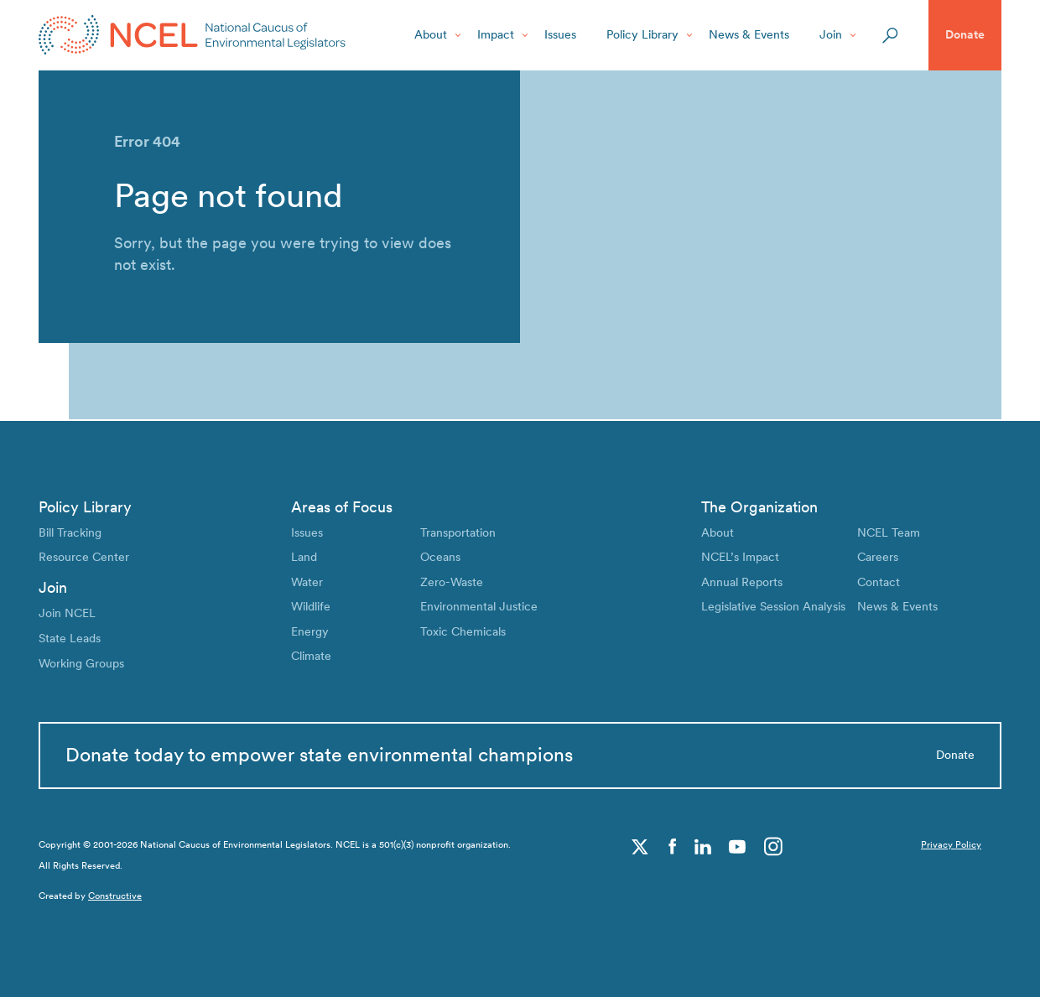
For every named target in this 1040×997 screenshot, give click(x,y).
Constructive (115, 896)
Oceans (440, 556)
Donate (965, 34)
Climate (311, 654)
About (430, 34)
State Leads (70, 636)
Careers (877, 556)
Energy (310, 629)
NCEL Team (888, 530)
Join (830, 34)
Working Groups (81, 660)
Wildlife (310, 604)
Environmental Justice (479, 604)
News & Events (749, 34)
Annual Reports (742, 580)
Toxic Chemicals (463, 629)
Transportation (458, 530)
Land (304, 556)
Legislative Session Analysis (773, 604)
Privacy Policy (951, 845)
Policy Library (642, 34)
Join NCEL (67, 612)
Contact (878, 580)
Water (307, 580)
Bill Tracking (70, 530)
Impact (495, 34)
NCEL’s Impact (740, 556)
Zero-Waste (451, 580)
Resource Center (84, 556)
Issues (560, 34)
